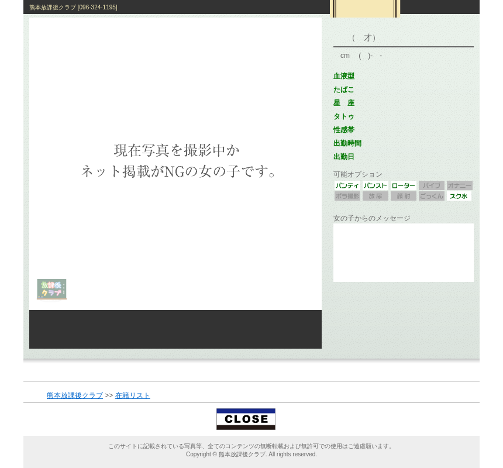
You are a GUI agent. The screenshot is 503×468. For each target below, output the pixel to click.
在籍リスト (132, 395)
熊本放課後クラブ (75, 395)
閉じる (251, 419)
